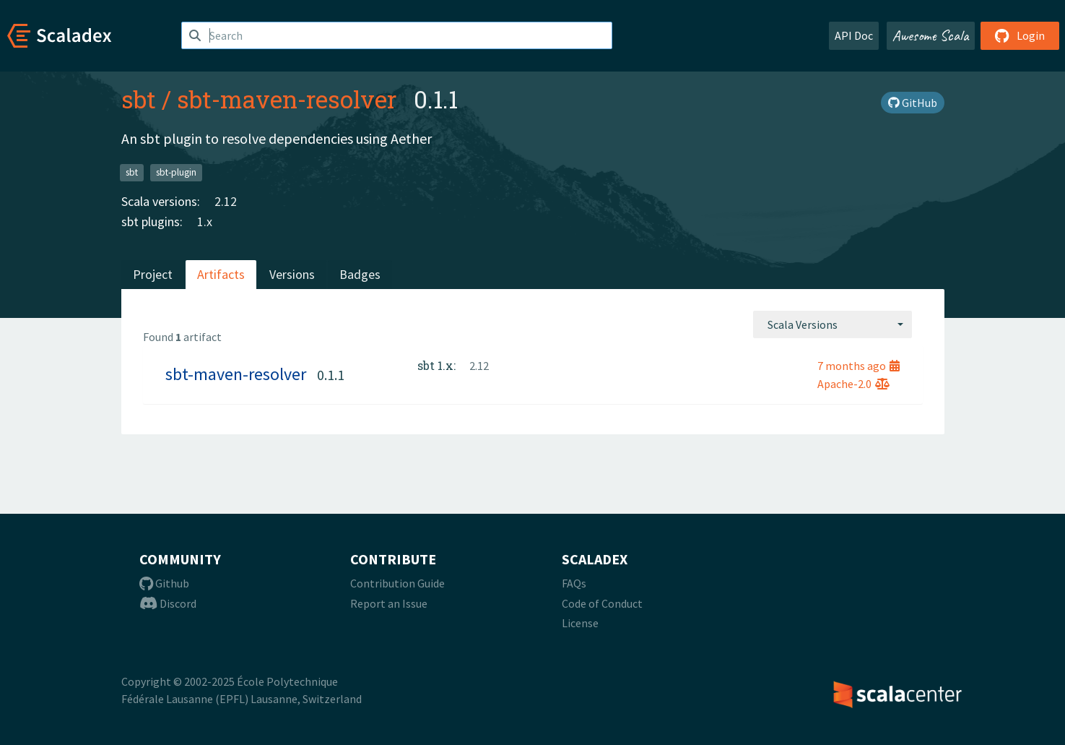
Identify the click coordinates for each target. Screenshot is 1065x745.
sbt (138, 99)
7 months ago (858, 365)
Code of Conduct (602, 603)
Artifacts (221, 274)
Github (164, 583)
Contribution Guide (397, 583)
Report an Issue (388, 603)
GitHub (912, 102)
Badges (360, 274)
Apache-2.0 (853, 383)
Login (1020, 35)
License (580, 623)
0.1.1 (330, 375)
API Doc (854, 35)
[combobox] (832, 324)
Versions (292, 274)
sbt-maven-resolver (286, 99)
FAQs (574, 583)
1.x (204, 221)
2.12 (225, 201)
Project (153, 274)
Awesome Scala (930, 35)
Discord (167, 603)
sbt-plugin (176, 172)
